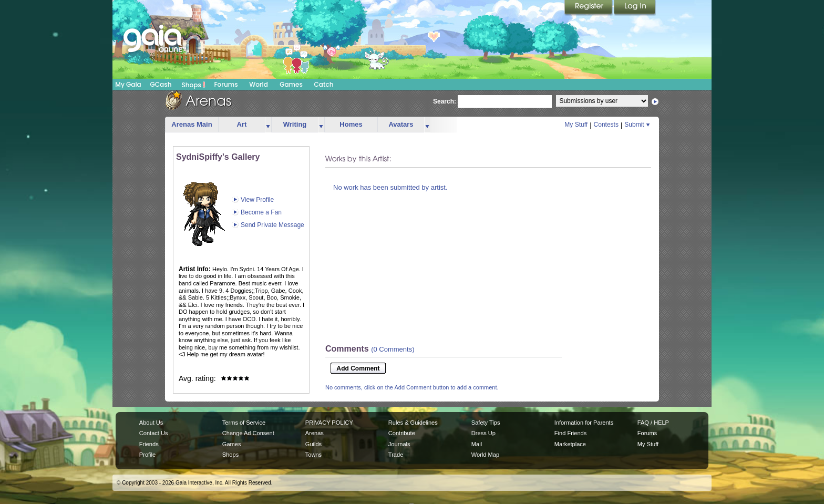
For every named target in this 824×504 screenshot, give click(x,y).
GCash (161, 84)
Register (589, 8)
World (258, 84)
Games (291, 84)
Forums (226, 84)
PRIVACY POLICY (329, 422)
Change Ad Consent (248, 433)
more (268, 124)
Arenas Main (191, 124)
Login (635, 8)
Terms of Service (243, 422)
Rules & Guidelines (413, 422)
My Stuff (576, 124)
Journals (399, 444)
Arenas (314, 433)
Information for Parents (583, 422)
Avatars (400, 124)
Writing (295, 124)
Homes (350, 124)
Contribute (401, 433)
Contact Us (153, 433)
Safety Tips (485, 422)
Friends (149, 444)
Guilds (313, 444)
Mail (476, 444)
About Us (151, 422)
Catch (324, 84)
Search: (444, 101)
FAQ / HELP (653, 422)
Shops (193, 84)
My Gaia (128, 84)
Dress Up (483, 433)
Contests (606, 124)
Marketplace (570, 444)
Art (242, 124)
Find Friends (570, 433)
